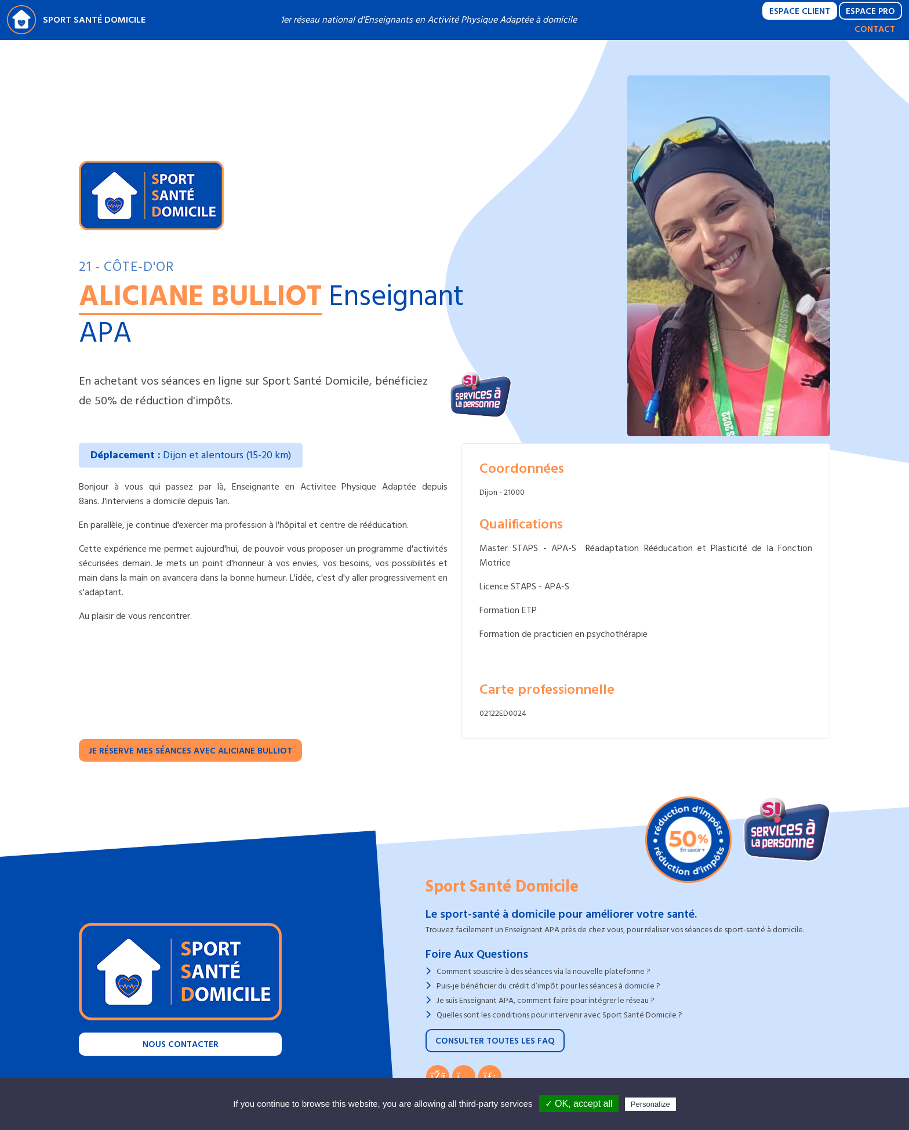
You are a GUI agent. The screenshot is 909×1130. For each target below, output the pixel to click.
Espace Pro (870, 11)
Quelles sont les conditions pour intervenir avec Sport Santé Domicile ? (559, 1015)
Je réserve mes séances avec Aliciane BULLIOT (190, 751)
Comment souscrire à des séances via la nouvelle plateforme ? (543, 971)
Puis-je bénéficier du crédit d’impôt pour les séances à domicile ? (548, 986)
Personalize (650, 1104)
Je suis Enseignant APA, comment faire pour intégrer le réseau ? (546, 1000)
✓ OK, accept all (579, 1104)
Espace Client (799, 11)
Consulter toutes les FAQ (495, 1041)
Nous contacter (181, 1044)
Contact (875, 29)
